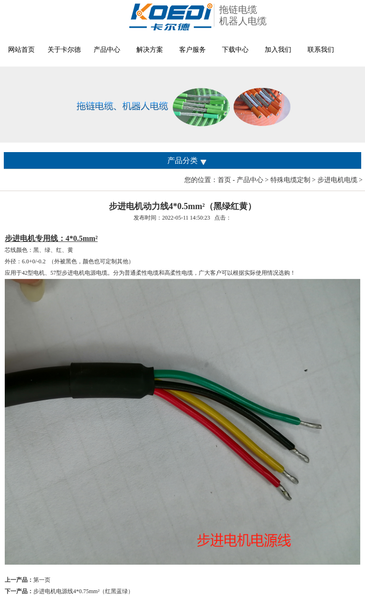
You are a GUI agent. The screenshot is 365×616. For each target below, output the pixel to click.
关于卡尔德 (64, 49)
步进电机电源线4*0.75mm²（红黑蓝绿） (83, 591)
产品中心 (107, 49)
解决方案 (149, 49)
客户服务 (192, 49)
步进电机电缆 (337, 179)
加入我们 (278, 49)
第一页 (41, 580)
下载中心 (235, 49)
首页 (224, 179)
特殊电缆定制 (290, 179)
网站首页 (21, 49)
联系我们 (320, 49)
